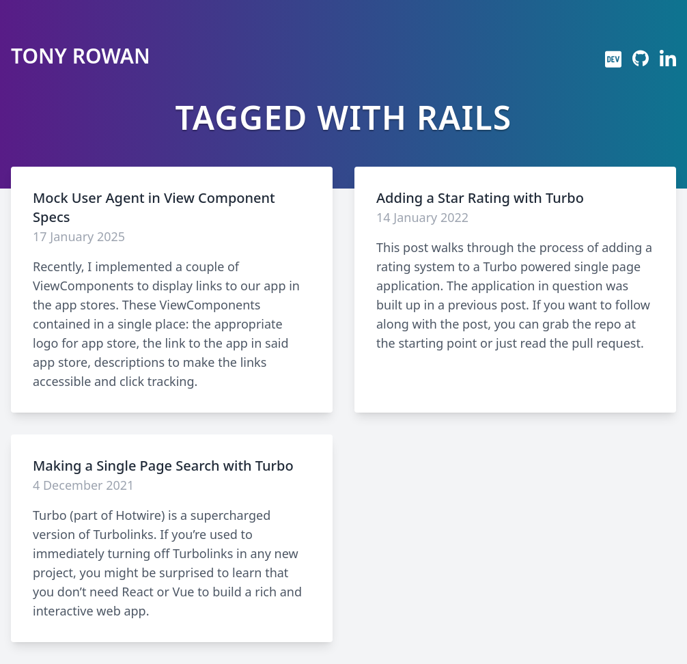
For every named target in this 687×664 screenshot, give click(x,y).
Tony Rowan (80, 56)
